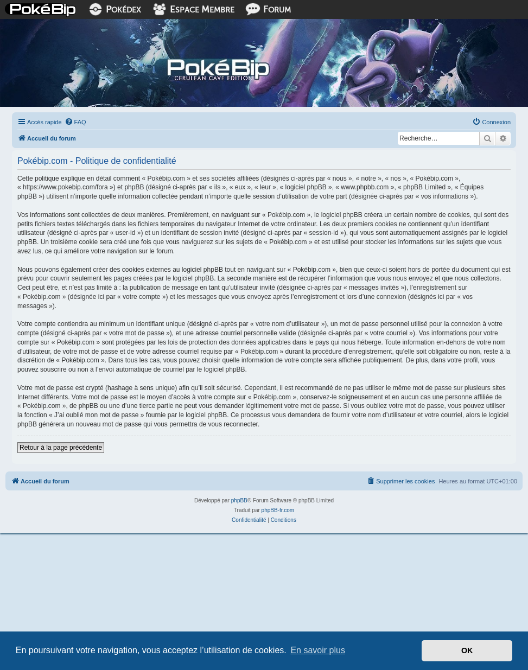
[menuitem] (75, 122)
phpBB (239, 500)
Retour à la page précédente (61, 447)
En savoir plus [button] (317, 650)
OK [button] (467, 650)
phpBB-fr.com (278, 510)
